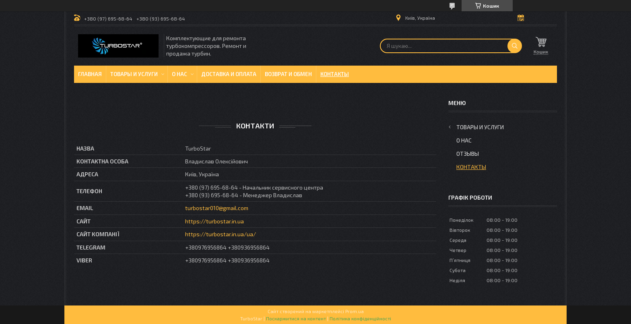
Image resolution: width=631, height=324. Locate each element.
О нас (179, 74)
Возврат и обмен (288, 74)
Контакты (334, 74)
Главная (90, 74)
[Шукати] (514, 46)
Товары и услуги (134, 74)
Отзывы (467, 153)
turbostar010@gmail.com (216, 207)
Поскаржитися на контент (296, 318)
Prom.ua (354, 311)
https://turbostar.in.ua (214, 221)
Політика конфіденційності (360, 318)
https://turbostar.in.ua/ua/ (220, 234)
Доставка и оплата (228, 74)
